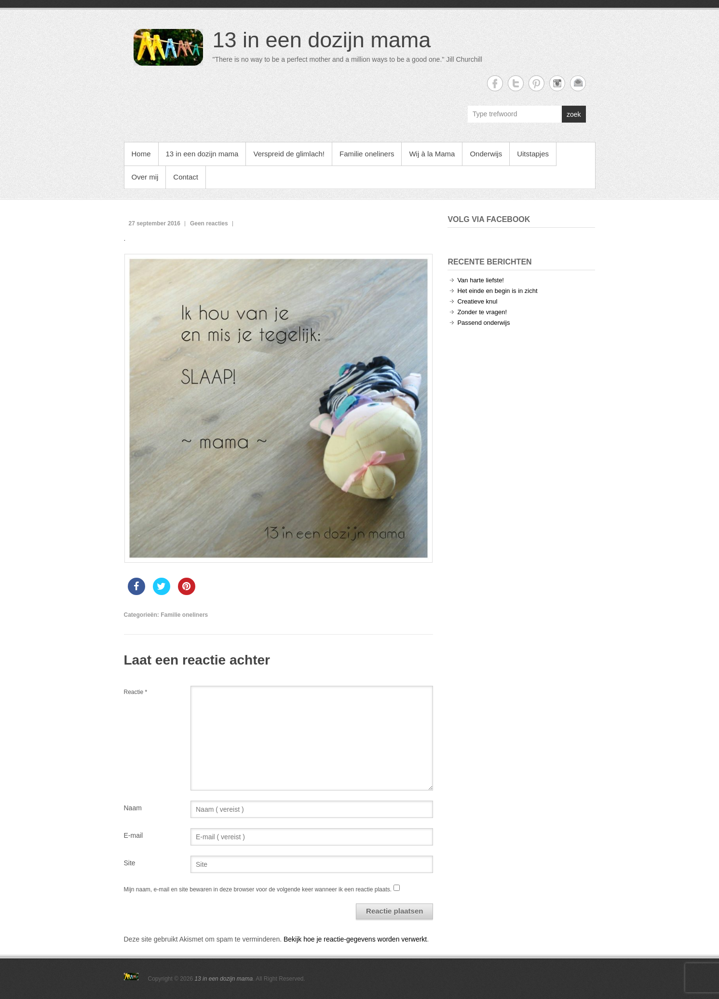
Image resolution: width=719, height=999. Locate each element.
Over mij (145, 177)
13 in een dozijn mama (322, 40)
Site (130, 863)
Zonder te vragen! (482, 312)
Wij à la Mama (432, 154)
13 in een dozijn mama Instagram (557, 83)
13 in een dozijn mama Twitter (516, 83)
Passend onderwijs (483, 322)
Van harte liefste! (480, 280)
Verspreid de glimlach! (289, 154)
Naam (133, 808)
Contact (185, 177)
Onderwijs (486, 154)
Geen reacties (209, 223)
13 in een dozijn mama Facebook (495, 83)
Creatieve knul (477, 301)
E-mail (133, 835)
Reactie (136, 692)
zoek (574, 114)
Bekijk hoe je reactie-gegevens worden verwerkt (355, 939)
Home (141, 154)
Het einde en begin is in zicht (497, 290)
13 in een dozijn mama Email (578, 83)
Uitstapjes (533, 154)
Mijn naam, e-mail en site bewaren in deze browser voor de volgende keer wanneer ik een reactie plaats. (258, 889)
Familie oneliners (366, 154)
